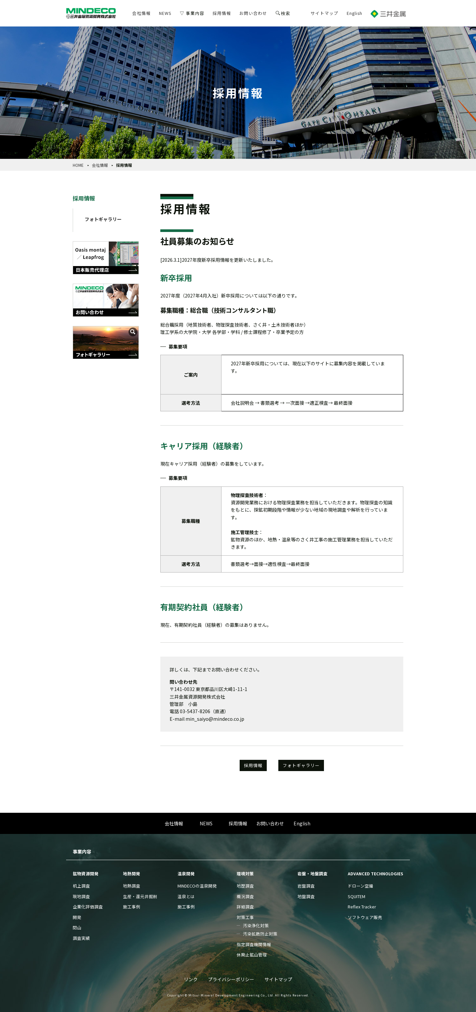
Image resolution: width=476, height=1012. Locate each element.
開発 (77, 917)
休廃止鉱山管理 (252, 954)
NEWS (165, 13)
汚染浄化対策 (256, 925)
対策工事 (245, 917)
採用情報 (222, 13)
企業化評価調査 (88, 906)
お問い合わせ (253, 13)
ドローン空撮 (360, 886)
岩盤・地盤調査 (313, 873)
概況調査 (245, 896)
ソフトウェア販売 (365, 917)
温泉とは (186, 896)
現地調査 (81, 896)
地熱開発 (131, 873)
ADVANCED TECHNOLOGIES (375, 873)
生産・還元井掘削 (140, 896)
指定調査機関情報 (254, 944)
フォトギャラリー (103, 219)
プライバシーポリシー (231, 979)
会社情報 (141, 13)
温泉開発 (186, 873)
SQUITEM (356, 896)
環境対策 (245, 873)
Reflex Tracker (362, 906)
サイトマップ (324, 13)
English (354, 13)
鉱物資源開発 (86, 873)
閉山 (77, 927)
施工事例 (131, 906)
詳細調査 (245, 906)
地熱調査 (131, 886)
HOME (78, 165)
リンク (191, 979)
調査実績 (81, 938)
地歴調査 (245, 886)
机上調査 (81, 886)
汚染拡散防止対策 (260, 934)
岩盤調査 (306, 886)
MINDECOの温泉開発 (197, 886)
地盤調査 (306, 896)
